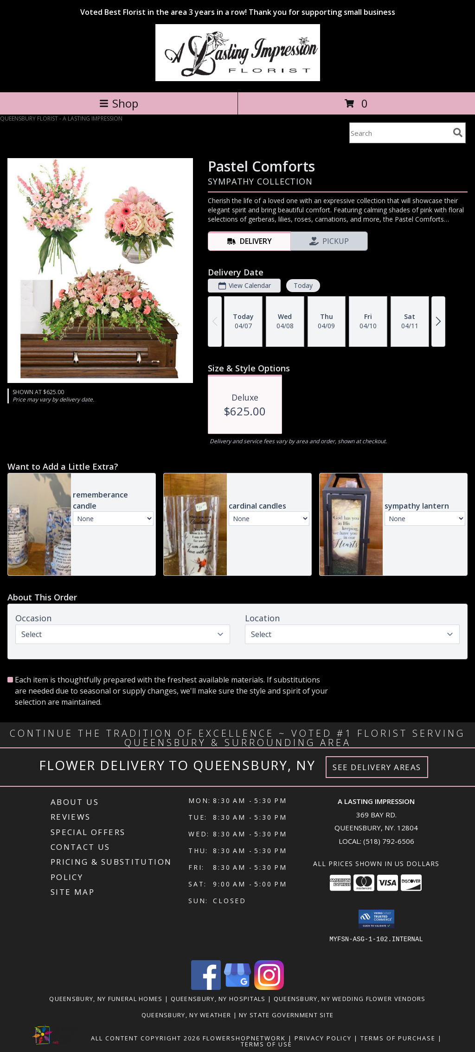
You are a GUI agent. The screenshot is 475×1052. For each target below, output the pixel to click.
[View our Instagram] (269, 987)
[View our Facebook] (206, 987)
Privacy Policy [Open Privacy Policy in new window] (323, 1038)
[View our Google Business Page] (237, 987)
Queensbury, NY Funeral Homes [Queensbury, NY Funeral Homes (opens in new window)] (105, 999)
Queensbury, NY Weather (186, 1015)
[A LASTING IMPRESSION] (237, 78)
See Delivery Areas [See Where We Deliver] (377, 767)
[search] (457, 133)
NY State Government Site (286, 1015)
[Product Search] (399, 133)
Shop (118, 103)
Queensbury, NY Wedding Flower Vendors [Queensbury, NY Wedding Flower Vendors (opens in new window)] (350, 999)
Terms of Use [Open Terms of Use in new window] (266, 1044)
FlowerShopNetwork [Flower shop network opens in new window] (244, 1038)
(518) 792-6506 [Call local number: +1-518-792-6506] (388, 841)
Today (303, 285)
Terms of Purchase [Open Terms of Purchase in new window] (398, 1038)
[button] (376, 919)
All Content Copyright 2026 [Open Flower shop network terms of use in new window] (145, 1038)
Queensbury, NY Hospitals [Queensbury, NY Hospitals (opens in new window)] (218, 999)
